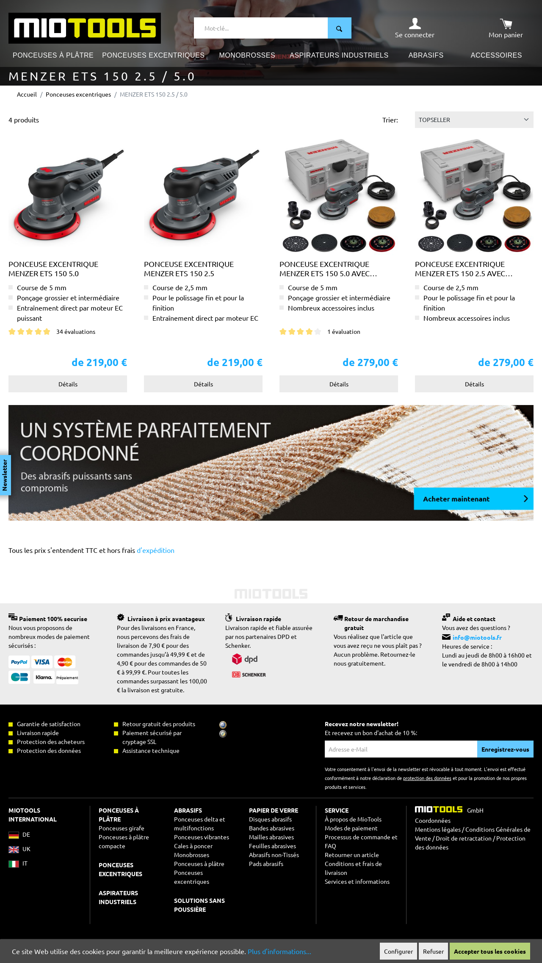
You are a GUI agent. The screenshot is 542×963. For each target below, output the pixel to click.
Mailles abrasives (271, 837)
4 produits (23, 119)
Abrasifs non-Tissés (274, 854)
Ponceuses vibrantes (201, 837)
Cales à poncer (193, 845)
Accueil (27, 94)
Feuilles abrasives (272, 845)
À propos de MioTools (353, 819)
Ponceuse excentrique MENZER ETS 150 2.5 (189, 268)
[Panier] (506, 28)
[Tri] (474, 119)
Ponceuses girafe (121, 828)
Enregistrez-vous (505, 749)
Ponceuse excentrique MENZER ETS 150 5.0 (53, 268)
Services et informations (357, 881)
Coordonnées (433, 820)
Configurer (398, 951)
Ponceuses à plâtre (199, 863)
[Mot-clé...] (261, 28)
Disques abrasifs (270, 819)
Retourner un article (352, 854)
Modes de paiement (351, 828)
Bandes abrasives (271, 828)
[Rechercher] (339, 28)
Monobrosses (191, 854)
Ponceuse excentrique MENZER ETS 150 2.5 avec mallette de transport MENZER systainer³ (461, 268)
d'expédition (154, 550)
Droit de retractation (464, 838)
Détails (67, 384)
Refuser (433, 951)
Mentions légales (438, 829)
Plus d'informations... (279, 951)
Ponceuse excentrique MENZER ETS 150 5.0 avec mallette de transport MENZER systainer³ (326, 268)
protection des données (427, 777)
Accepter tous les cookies (490, 951)
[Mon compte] (414, 28)
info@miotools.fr (477, 637)
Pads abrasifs (266, 863)
